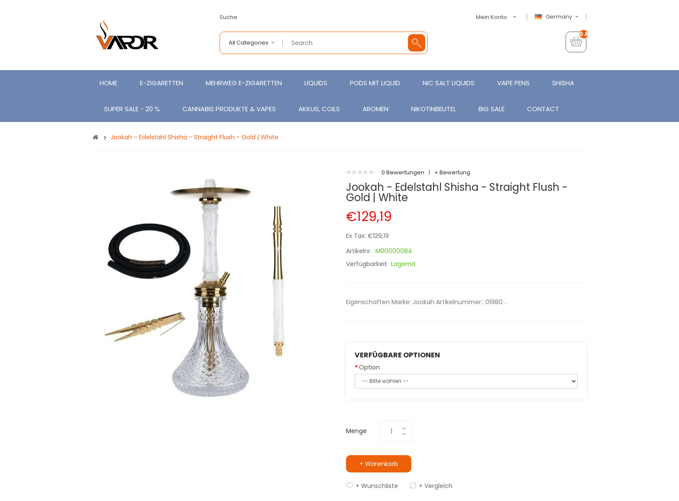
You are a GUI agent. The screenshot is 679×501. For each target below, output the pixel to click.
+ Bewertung (452, 172)
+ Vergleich (436, 486)
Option (369, 367)
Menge (356, 431)
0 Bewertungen (403, 172)
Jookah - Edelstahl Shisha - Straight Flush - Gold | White (194, 137)
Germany (558, 17)
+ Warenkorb (378, 463)
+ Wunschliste (377, 486)
